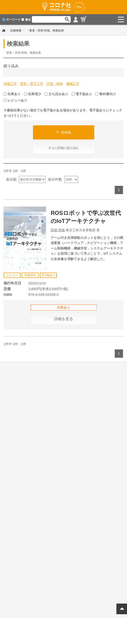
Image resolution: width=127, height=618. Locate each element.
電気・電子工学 (31, 84)
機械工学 (72, 84)
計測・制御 (54, 84)
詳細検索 (15, 30)
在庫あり (12, 94)
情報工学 (10, 84)
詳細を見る (63, 319)
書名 (26, 19)
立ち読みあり (56, 94)
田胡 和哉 (58, 230)
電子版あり (82, 94)
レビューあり (15, 100)
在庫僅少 (32, 94)
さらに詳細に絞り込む (63, 148)
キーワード (11, 19)
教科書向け (105, 94)
